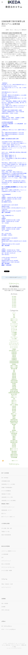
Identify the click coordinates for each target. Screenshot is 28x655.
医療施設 (14, 364)
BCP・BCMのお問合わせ (7, 626)
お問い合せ (8, 645)
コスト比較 (14, 338)
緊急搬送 (14, 430)
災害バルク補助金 (14, 404)
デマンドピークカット (14, 344)
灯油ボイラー (14, 397)
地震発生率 (14, 379)
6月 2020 (14, 296)
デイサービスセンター (14, 343)
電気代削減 (14, 451)
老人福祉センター (14, 431)
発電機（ (3, 487)
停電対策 (14, 355)
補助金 (14, 436)
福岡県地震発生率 (14, 421)
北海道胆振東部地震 (14, 361)
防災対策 (14, 445)
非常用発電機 (14, 457)
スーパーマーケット (14, 340)
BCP (14, 314)
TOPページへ (14, 284)
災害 (14, 398)
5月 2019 (14, 304)
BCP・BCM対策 (5, 477)
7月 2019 (14, 302)
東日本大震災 (14, 394)
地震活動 (14, 376)
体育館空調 (14, 352)
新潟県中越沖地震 (14, 391)
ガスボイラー (14, 331)
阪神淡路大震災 (14, 440)
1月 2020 (14, 301)
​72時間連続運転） (9, 487)
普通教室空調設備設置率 (14, 392)
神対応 (14, 416)
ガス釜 (14, 335)
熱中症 (14, 412)
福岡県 (14, 418)
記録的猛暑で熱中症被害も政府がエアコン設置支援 (13, 22)
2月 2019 (14, 307)
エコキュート (14, 328)
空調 (14, 425)
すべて (14, 313)
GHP (14, 317)
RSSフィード (15, 460)
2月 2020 (14, 299)
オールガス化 (14, 329)
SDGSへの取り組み (6, 610)
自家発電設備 (14, 433)
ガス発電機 (14, 332)
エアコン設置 (14, 326)
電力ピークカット (14, 448)
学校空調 (14, 386)
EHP (14, 316)
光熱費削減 (14, 358)
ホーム (3, 645)
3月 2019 (14, 305)
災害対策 (14, 406)
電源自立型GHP (14, 454)
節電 (14, 427)
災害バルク (14, 401)
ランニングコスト (14, 346)
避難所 (14, 437)
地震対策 (14, 373)
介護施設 (14, 349)
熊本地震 (14, 409)
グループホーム (14, 337)
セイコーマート (14, 341)
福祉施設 (14, 424)
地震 (14, 370)
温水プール (14, 395)
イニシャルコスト (14, 323)
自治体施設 (14, 434)
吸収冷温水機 (14, 368)
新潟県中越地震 (14, 389)
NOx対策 (14, 322)
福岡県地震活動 (14, 419)
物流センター (14, 413)
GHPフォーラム (14, 319)
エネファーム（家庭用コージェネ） (9, 551)
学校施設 (14, 383)
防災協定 (14, 443)
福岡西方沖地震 (14, 422)
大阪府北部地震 (14, 380)
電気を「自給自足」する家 (7, 584)
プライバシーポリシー (15, 645)
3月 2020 (14, 298)
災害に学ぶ (14, 400)
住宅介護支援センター (14, 350)
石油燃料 (14, 415)
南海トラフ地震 (14, 365)
